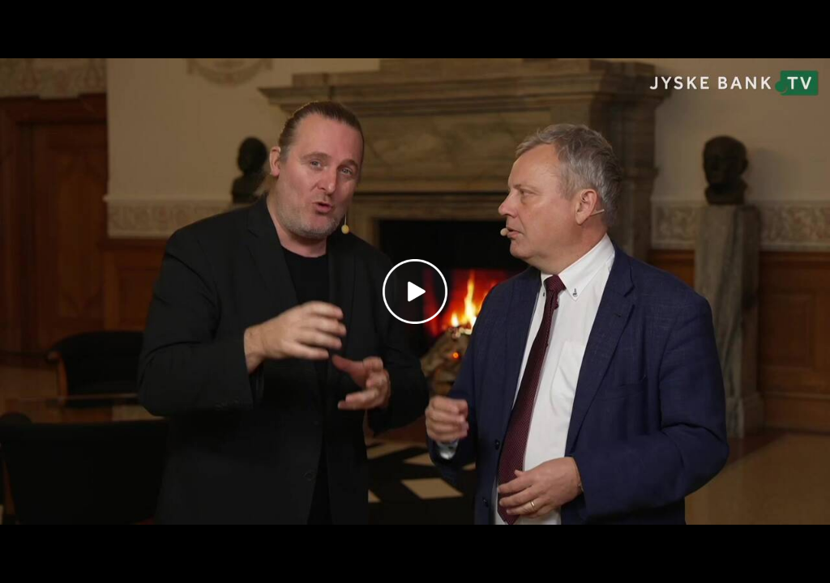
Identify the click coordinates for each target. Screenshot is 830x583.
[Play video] (415, 291)
